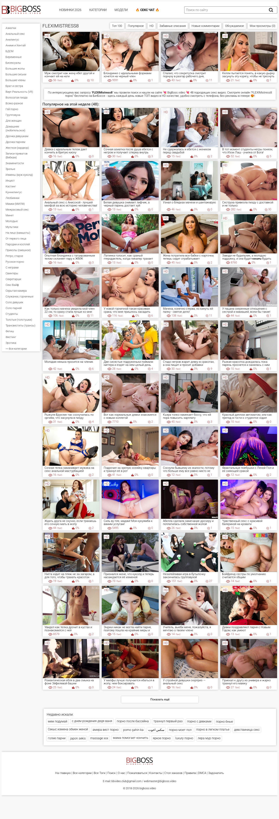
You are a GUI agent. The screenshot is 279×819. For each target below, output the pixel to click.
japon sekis (78, 738)
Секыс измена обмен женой (68, 729)
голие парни (56, 738)
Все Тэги (99, 773)
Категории (98, 10)
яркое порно (162, 738)
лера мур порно (209, 738)
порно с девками (199, 721)
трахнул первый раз (168, 721)
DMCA (202, 773)
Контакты (155, 773)
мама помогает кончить (130, 738)
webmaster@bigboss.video (160, 781)
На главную (63, 773)
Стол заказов (173, 773)
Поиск (111, 773)
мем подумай (57, 721)
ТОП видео (151, 96)
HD (152, 26)
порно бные (224, 721)
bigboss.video (148, 788)
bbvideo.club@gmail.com (126, 781)
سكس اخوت (156, 730)
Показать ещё (160, 699)
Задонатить (216, 773)
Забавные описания (172, 26)
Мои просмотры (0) (262, 26)
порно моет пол (180, 730)
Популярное (136, 26)
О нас (121, 773)
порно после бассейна (133, 721)
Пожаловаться (137, 773)
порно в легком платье (212, 729)
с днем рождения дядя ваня (92, 721)
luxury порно (184, 738)
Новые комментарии (205, 26)
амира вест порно (106, 729)
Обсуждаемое (234, 26)
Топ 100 (117, 26)
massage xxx (99, 738)
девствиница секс (247, 729)
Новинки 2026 (70, 10)
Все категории (82, 773)
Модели (121, 10)
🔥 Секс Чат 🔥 (147, 10)
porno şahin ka (133, 730)
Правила (190, 773)
